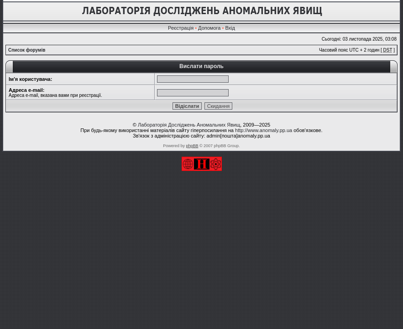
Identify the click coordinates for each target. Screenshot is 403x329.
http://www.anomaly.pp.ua (263, 130)
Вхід (230, 28)
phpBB (192, 145)
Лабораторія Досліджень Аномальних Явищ (189, 124)
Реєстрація (181, 28)
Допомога (209, 28)
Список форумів (26, 50)
